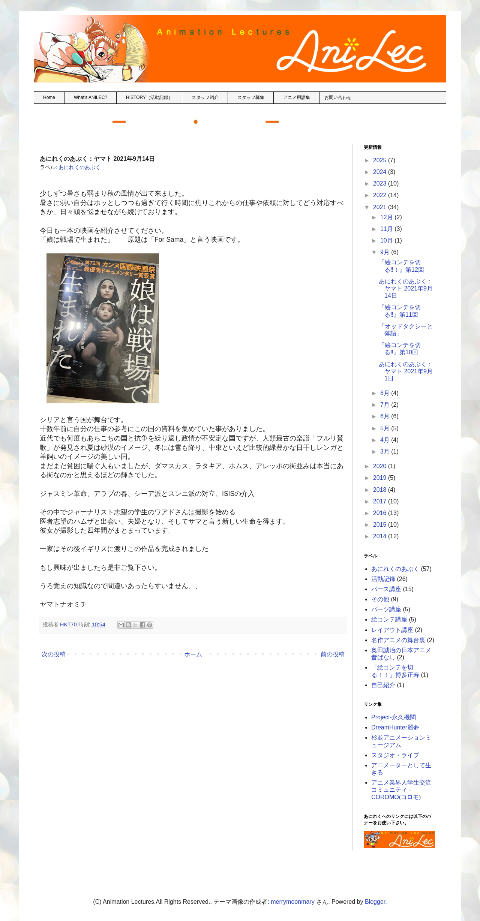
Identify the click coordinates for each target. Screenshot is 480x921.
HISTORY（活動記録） (149, 97)
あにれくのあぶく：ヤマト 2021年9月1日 (406, 371)
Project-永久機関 (393, 717)
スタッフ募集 (251, 97)
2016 (380, 513)
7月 (385, 404)
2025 (380, 160)
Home (49, 97)
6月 (385, 416)
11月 (387, 229)
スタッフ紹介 (205, 97)
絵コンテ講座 (389, 619)
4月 (385, 440)
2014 (380, 536)
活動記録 (383, 579)
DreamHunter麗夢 (395, 727)
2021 (380, 207)
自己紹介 (383, 685)
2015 (380, 524)
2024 (380, 172)
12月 (387, 217)
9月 (385, 252)
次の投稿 (54, 654)
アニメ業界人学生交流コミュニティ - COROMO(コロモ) (401, 789)
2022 (380, 195)
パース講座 (386, 589)
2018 (380, 490)
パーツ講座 (386, 609)
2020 (380, 466)
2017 (380, 501)
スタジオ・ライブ (395, 755)
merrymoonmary (292, 902)
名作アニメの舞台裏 (398, 640)
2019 (380, 478)
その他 (380, 599)
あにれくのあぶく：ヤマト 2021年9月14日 (406, 288)
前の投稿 (333, 654)
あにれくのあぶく (79, 167)
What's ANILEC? (90, 97)
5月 (385, 428)
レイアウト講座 (392, 630)
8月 (385, 393)
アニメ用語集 (297, 97)
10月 (387, 240)
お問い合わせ (337, 97)
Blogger (375, 902)
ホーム (193, 654)
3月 (385, 451)
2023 (380, 183)
